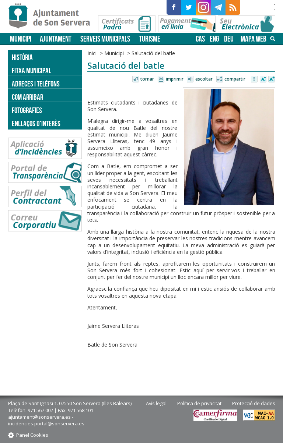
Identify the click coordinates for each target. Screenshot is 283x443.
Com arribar (27, 97)
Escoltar (204, 79)
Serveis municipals (105, 39)
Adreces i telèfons (36, 83)
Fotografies (27, 110)
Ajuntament (55, 39)
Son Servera (52, 16)
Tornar (147, 79)
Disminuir (263, 79)
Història (22, 57)
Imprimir (175, 79)
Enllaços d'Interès (36, 123)
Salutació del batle (153, 53)
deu (229, 39)
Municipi (20, 39)
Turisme (149, 39)
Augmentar (271, 79)
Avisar (254, 79)
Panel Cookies (32, 435)
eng (214, 39)
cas (200, 39)
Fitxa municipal (31, 70)
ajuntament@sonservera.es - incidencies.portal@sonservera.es (46, 420)
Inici (92, 53)
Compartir (234, 79)
